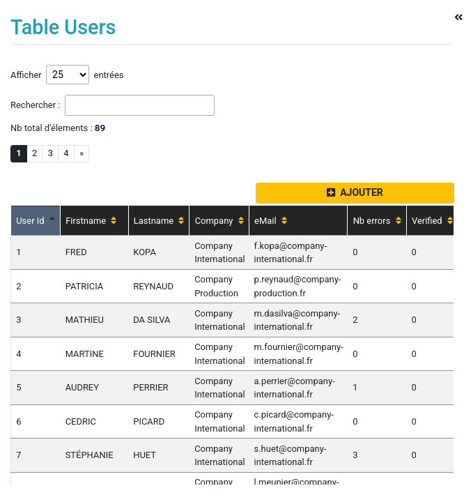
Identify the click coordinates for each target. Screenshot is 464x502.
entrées (106, 75)
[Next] (81, 153)
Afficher (28, 75)
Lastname (159, 220)
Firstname (90, 220)
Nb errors (377, 220)
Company (219, 220)
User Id (35, 220)
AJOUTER (355, 192)
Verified (432, 220)
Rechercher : (37, 105)
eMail (270, 220)
